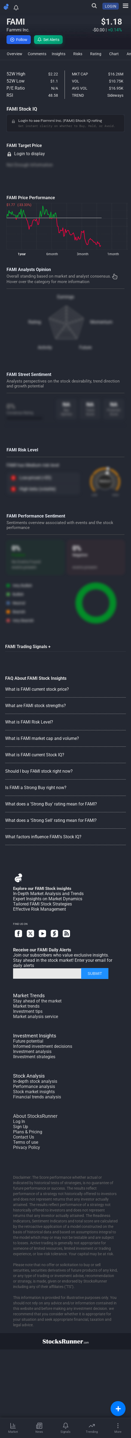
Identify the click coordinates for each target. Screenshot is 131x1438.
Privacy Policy (26, 1147)
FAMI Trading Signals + (28, 646)
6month (52, 254)
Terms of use (25, 1142)
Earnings (65, 296)
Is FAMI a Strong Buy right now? (35, 787)
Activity (45, 347)
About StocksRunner (35, 1116)
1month (113, 254)
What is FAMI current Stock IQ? (34, 754)
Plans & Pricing (27, 1131)
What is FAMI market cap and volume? (42, 738)
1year (22, 254)
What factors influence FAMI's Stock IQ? (43, 836)
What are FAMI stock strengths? (35, 705)
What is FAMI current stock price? (37, 689)
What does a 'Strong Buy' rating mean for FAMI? (51, 804)
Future (85, 347)
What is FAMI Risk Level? (29, 722)
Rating (34, 322)
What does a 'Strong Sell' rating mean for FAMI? (51, 820)
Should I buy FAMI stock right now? (39, 771)
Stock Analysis (29, 1076)
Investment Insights (34, 1036)
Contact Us (23, 1137)
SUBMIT (95, 973)
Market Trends (29, 995)
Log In (19, 1121)
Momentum (101, 322)
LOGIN (110, 6)
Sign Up (20, 1126)
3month (83, 254)
